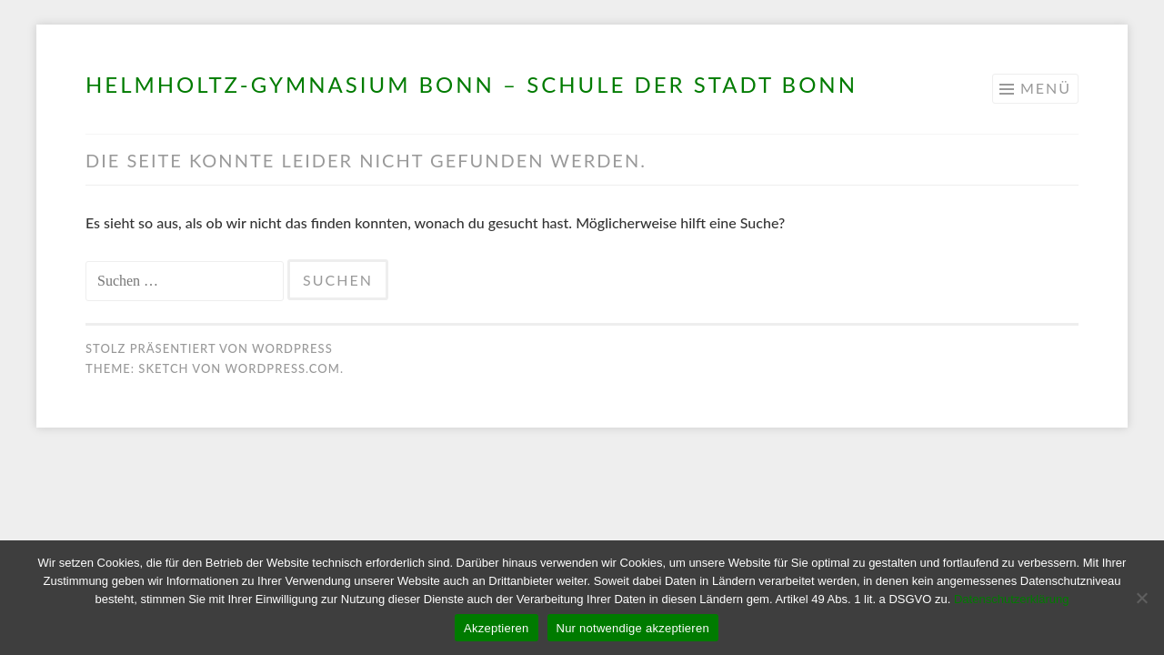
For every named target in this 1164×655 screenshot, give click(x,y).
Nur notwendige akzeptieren (633, 628)
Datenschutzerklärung (1011, 599)
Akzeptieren (496, 628)
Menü (1045, 87)
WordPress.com (282, 368)
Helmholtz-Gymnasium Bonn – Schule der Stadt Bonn (471, 84)
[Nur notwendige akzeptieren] (1141, 598)
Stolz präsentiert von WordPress (209, 348)
